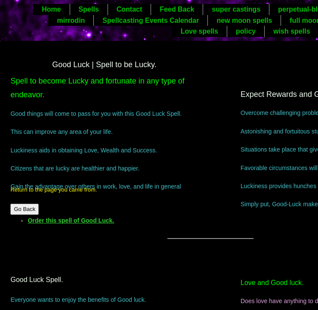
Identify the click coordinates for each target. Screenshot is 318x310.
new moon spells (244, 20)
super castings (236, 9)
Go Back (24, 209)
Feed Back (177, 9)
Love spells (199, 31)
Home (51, 9)
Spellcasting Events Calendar (150, 20)
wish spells (291, 31)
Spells (89, 9)
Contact (129, 9)
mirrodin (71, 20)
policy (246, 31)
